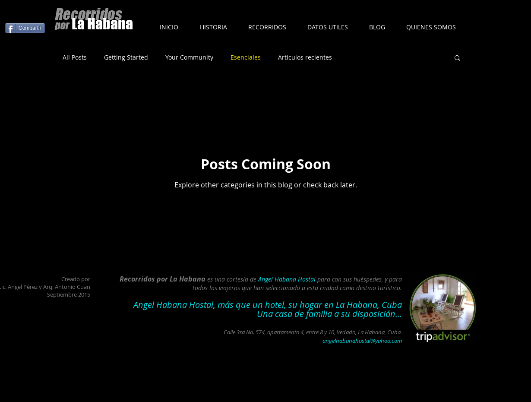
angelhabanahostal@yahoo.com (362, 341)
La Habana (102, 23)
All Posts (75, 57)
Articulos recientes (305, 57)
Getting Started (126, 57)
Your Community (189, 57)
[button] (457, 58)
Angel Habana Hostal (287, 279)
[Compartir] (25, 28)
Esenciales (246, 57)
